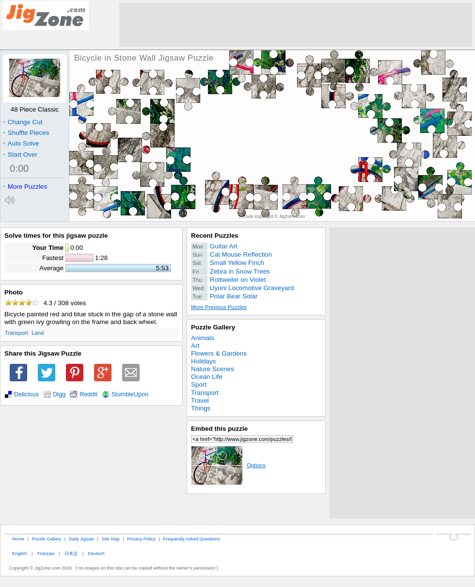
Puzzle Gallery (213, 327)
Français (46, 553)
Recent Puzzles (214, 235)
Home (18, 538)
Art (195, 345)
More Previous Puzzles (219, 307)
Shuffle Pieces (26, 132)
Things (200, 408)
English (19, 553)
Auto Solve (21, 143)
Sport (198, 384)
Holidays (203, 361)
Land (38, 333)
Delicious (26, 394)
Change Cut (22, 122)
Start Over (20, 154)
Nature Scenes (212, 369)
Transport (16, 333)
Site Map (111, 538)
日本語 (71, 553)
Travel (200, 400)
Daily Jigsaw (81, 538)
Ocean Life (206, 376)
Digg (59, 394)
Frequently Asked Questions (191, 538)
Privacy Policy (141, 538)
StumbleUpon (130, 394)
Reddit (88, 394)
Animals (202, 338)
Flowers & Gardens (219, 353)
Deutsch (96, 553)
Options (228, 465)
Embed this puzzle (219, 428)
